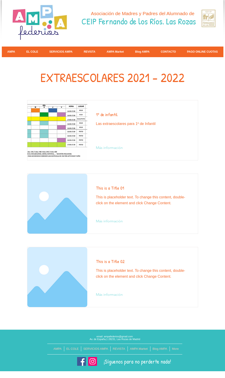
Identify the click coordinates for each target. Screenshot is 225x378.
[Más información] (109, 147)
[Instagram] (92, 361)
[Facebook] (81, 361)
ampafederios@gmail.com (118, 336)
